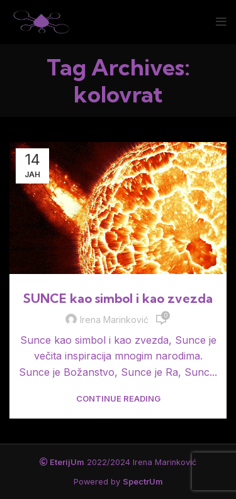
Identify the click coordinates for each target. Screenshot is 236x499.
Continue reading (118, 399)
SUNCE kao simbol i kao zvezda (118, 298)
